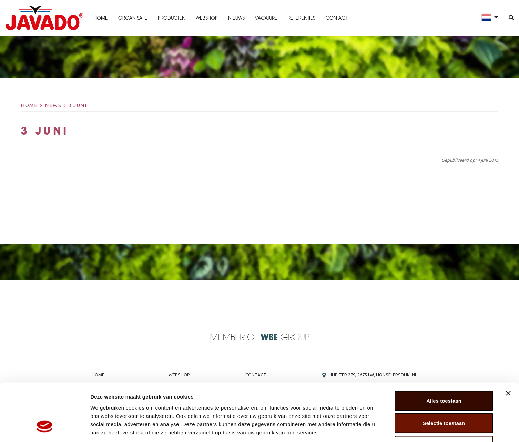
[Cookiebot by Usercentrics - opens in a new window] (44, 428)
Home (100, 18)
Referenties (301, 18)
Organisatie (132, 18)
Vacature (266, 18)
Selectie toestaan (444, 374)
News (53, 105)
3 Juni (77, 105)
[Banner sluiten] (508, 344)
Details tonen (372, 428)
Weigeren (443, 397)
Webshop (206, 18)
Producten (171, 18)
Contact (336, 18)
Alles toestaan (443, 351)
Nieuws (236, 18)
